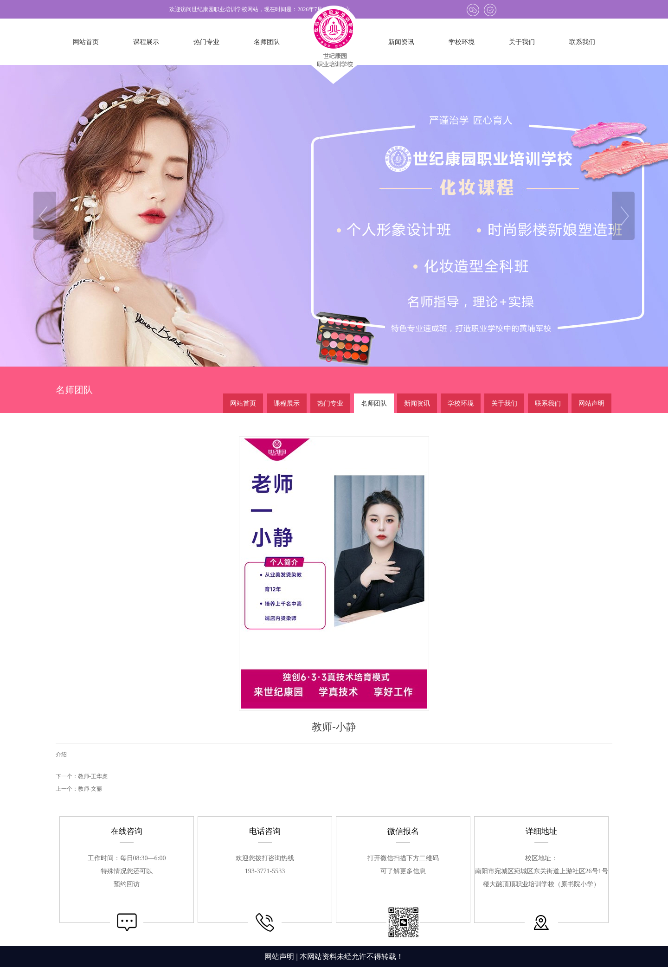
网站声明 (279, 957)
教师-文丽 (90, 789)
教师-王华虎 (93, 776)
